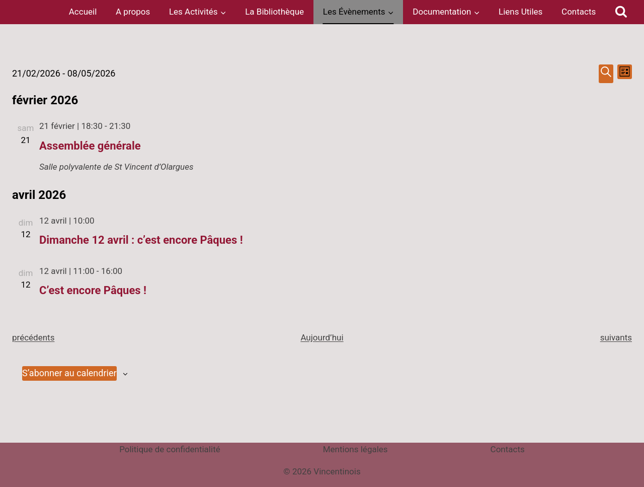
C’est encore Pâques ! (92, 290)
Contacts (578, 12)
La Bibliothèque (274, 12)
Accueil (83, 12)
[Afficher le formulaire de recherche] (621, 12)
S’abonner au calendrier (69, 373)
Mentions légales (355, 449)
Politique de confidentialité (169, 449)
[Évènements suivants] (616, 337)
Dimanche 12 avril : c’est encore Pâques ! (141, 240)
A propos (133, 12)
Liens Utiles (520, 12)
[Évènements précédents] (33, 337)
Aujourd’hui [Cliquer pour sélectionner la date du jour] (321, 337)
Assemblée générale (90, 146)
